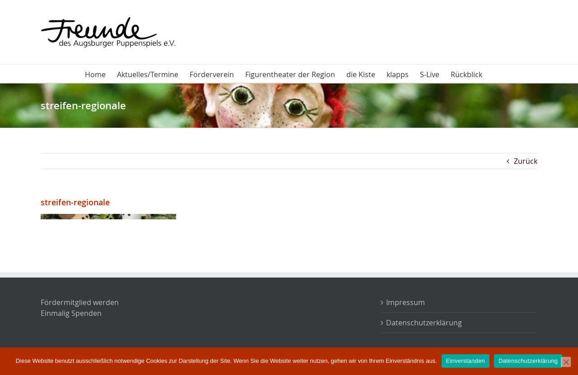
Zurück (525, 161)
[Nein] (565, 361)
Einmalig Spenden (71, 313)
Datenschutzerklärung (424, 323)
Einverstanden (465, 360)
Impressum (405, 302)
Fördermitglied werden (80, 302)
